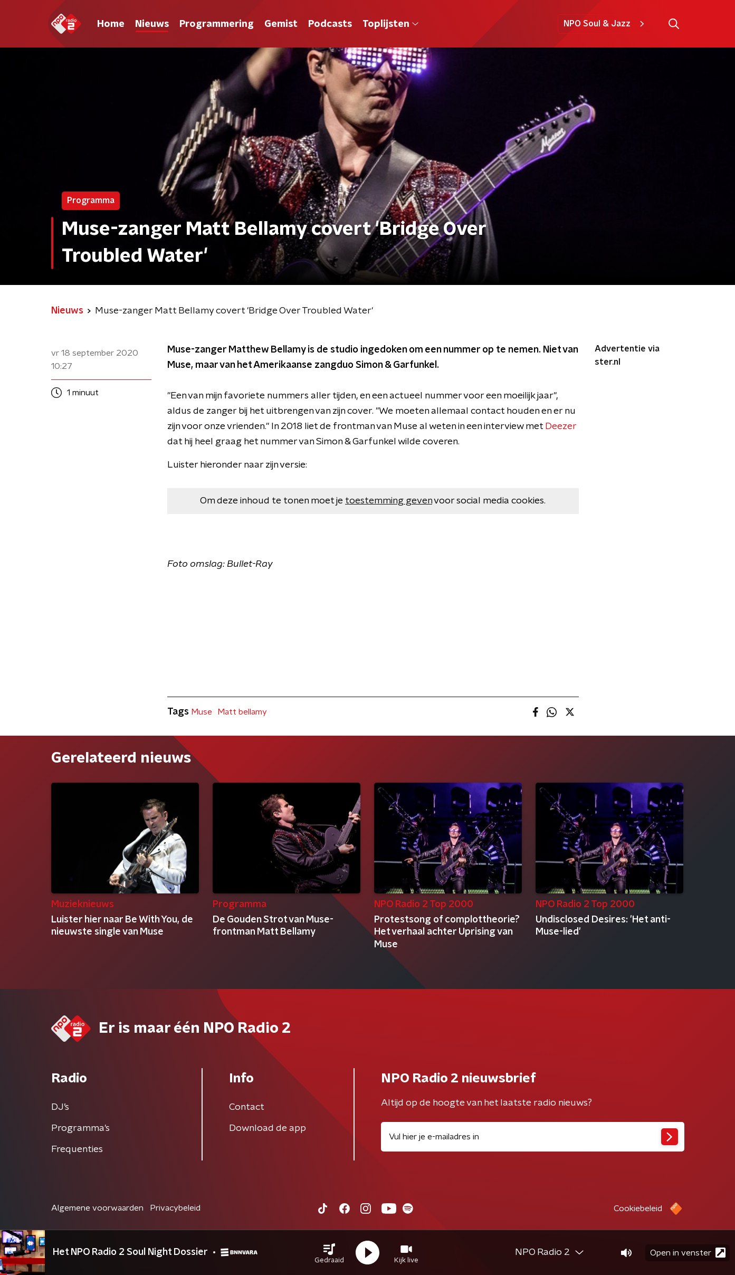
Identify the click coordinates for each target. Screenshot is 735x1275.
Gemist (281, 24)
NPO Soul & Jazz (605, 23)
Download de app (267, 1128)
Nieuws (152, 24)
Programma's (80, 1128)
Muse (201, 712)
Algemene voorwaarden (97, 1208)
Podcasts (330, 24)
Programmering (216, 24)
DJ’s (60, 1107)
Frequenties (77, 1149)
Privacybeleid (175, 1208)
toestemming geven (388, 501)
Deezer (560, 426)
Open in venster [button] (688, 1253)
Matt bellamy (242, 712)
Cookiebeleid (638, 1208)
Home (111, 24)
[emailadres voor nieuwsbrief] (532, 1137)
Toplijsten (390, 24)
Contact (246, 1107)
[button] (329, 1253)
